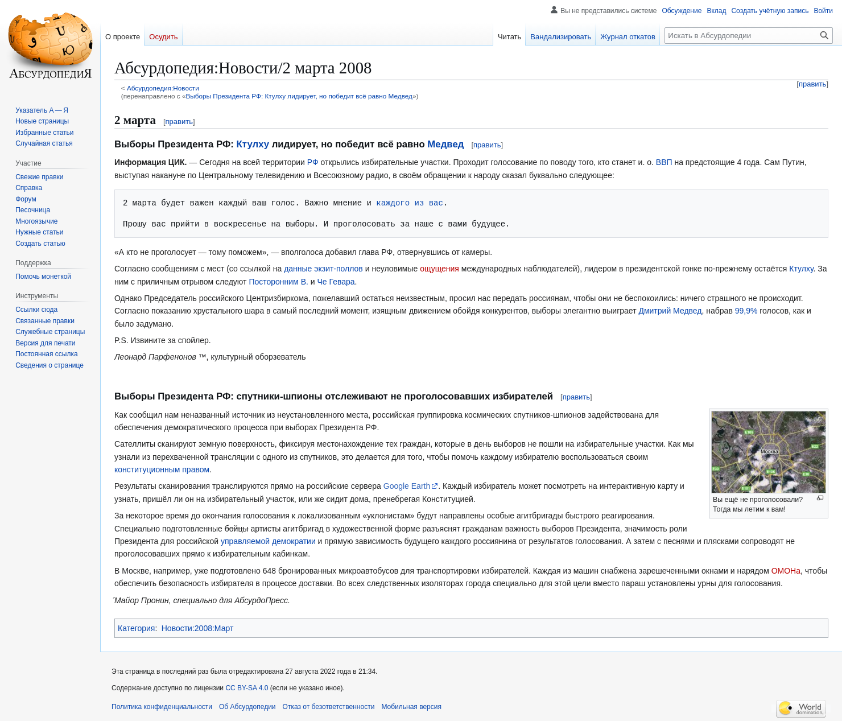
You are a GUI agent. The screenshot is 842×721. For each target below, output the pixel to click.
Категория (136, 628)
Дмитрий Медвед (669, 310)
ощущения (439, 268)
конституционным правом (161, 469)
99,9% (746, 310)
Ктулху (253, 144)
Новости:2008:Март (198, 628)
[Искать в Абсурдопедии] (748, 35)
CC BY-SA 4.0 (246, 688)
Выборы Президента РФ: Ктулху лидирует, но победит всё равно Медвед (298, 96)
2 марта (135, 120)
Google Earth (407, 486)
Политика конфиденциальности (162, 707)
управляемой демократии (268, 541)
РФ (313, 162)
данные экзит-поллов (323, 268)
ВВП (664, 162)
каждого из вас (409, 202)
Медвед (445, 144)
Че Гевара (335, 281)
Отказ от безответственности (329, 707)
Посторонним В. (278, 281)
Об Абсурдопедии (247, 707)
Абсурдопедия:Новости (163, 88)
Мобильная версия (411, 707)
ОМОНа (785, 570)
